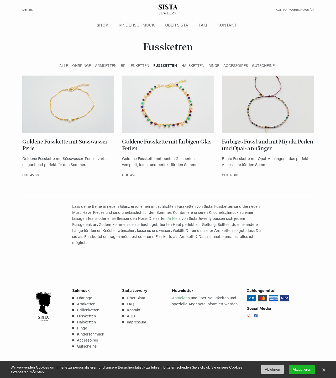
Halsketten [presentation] (192, 65)
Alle (63, 65)
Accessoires (87, 340)
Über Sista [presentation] (176, 25)
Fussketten (86, 315)
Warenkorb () (301, 9)
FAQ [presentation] (203, 25)
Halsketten (86, 321)
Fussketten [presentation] (165, 65)
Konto (281, 9)
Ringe (82, 328)
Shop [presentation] (102, 25)
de (24, 9)
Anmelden (181, 297)
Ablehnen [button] (272, 369)
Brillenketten (88, 309)
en (31, 9)
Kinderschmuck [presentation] (137, 25)
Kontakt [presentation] (227, 25)
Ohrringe (84, 297)
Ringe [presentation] (213, 65)
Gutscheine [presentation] (263, 65)
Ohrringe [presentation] (81, 65)
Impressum (136, 321)
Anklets (174, 218)
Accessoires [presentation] (235, 65)
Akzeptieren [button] (302, 369)
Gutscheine (87, 346)
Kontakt (133, 309)
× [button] (324, 369)
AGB (131, 315)
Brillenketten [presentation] (135, 65)
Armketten (86, 303)
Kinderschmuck (90, 334)
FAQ (130, 303)
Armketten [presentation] (106, 65)
